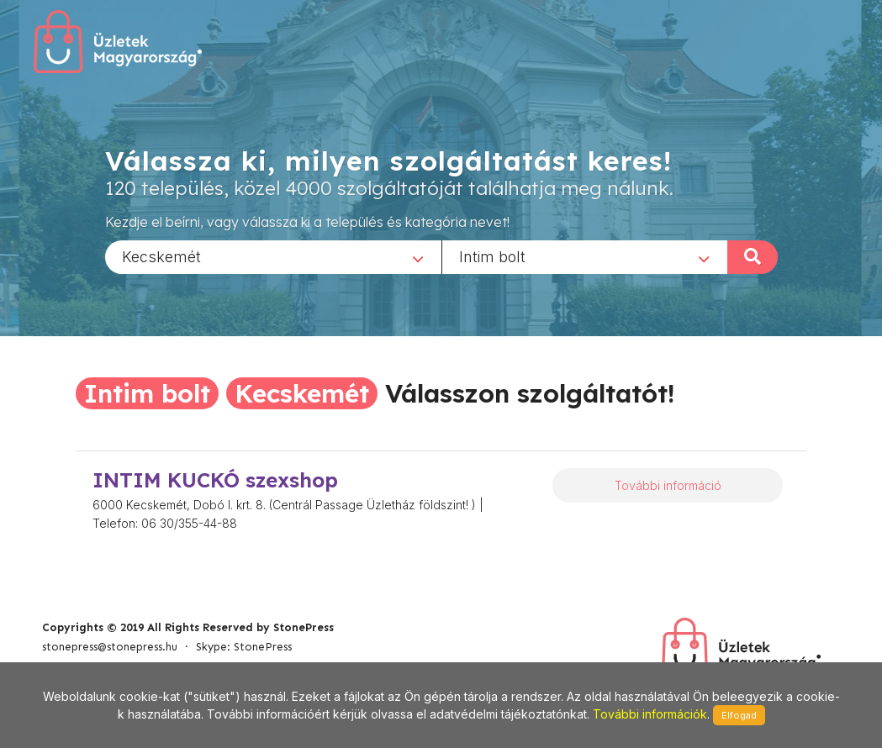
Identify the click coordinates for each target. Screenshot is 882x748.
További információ (668, 485)
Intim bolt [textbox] (492, 256)
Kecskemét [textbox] (161, 256)
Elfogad (739, 715)
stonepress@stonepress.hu (109, 646)
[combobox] (273, 256)
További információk (650, 714)
